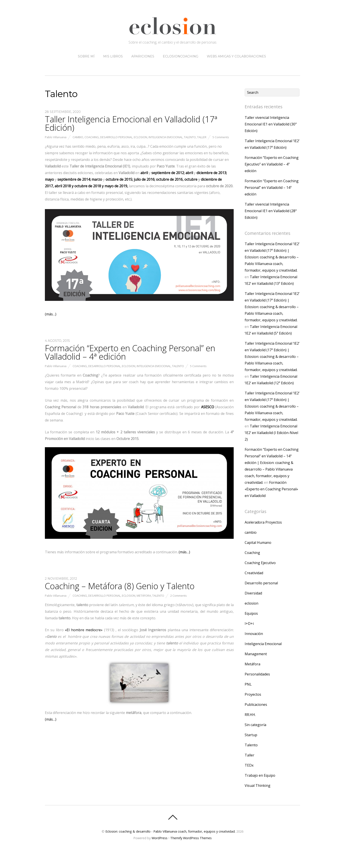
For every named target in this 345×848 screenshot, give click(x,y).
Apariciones (142, 56)
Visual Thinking (257, 785)
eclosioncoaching (180, 56)
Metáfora (144, 596)
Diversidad (253, 593)
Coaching (91, 137)
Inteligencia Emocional (166, 137)
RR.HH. (250, 714)
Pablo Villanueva (55, 137)
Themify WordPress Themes (191, 838)
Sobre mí (86, 56)
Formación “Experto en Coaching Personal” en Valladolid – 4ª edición (130, 352)
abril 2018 (62, 186)
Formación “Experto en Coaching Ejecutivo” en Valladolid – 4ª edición (272, 164)
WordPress (159, 838)
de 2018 (87, 186)
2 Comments (178, 596)
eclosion (140, 137)
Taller (201, 137)
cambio (78, 137)
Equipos (251, 613)
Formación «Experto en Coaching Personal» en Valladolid (271, 489)
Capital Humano (258, 542)
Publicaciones (256, 704)
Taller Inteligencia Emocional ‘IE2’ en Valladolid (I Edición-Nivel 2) (271, 433)
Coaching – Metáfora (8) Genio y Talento (120, 586)
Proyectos (253, 694)
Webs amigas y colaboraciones (236, 56)
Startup (251, 734)
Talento (190, 137)
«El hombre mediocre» (84, 629)
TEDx (249, 765)
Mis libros (113, 56)
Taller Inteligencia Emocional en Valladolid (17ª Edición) (131, 123)
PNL (248, 684)
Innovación (254, 633)
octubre (191, 179)
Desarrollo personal (116, 137)
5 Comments (221, 137)
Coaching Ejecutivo (260, 562)
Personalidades (257, 674)
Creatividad (254, 572)
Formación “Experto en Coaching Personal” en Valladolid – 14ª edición (272, 187)
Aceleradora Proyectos (263, 522)
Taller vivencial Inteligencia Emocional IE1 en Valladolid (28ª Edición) (271, 211)
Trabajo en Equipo (260, 775)
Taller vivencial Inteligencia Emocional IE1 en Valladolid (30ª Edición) (271, 124)
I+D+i (249, 623)
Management (256, 653)
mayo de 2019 (116, 186)
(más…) (50, 314)
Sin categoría (255, 724)
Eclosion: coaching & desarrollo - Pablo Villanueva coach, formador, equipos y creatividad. (170, 831)
